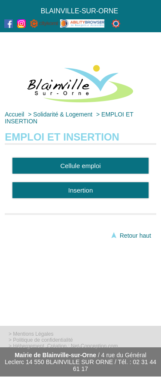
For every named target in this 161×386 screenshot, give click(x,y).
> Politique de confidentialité (41, 340)
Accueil (14, 114)
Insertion (80, 190)
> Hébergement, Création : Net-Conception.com (63, 346)
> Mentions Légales (31, 334)
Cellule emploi (80, 165)
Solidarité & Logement (62, 114)
